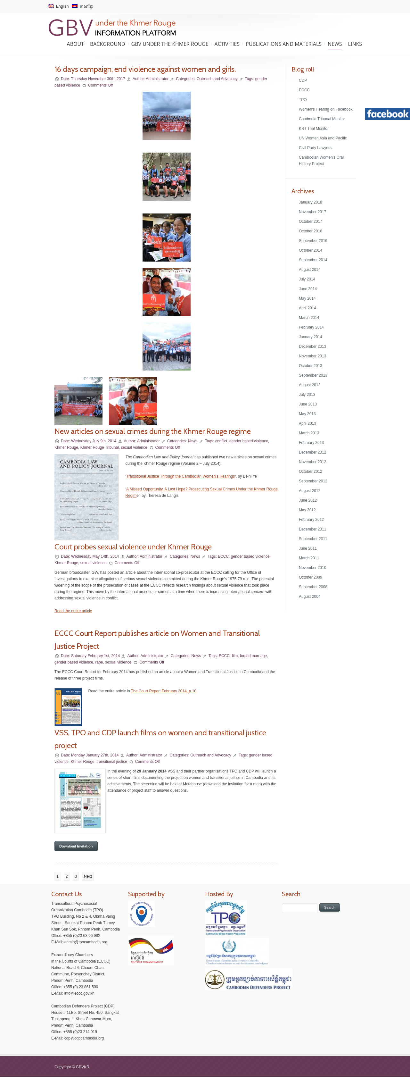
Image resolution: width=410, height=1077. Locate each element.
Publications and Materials (284, 43)
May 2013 (307, 414)
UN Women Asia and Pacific (323, 138)
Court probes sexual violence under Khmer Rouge (133, 546)
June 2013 (308, 404)
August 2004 (309, 596)
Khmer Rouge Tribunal (99, 447)
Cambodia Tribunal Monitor (322, 119)
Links (355, 43)
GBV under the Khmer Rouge (170, 43)
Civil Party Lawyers (315, 148)
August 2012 (309, 490)
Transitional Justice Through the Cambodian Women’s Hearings (180, 476)
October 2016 (310, 231)
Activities (227, 43)
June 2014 (308, 289)
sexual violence (134, 447)
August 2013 (309, 385)
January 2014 (310, 337)
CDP (303, 80)
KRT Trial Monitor (314, 128)
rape (99, 662)
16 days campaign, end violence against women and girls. (145, 69)
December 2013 (312, 346)
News (335, 43)
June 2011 (308, 548)
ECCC (223, 556)
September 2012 (313, 481)
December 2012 (312, 452)
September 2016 (313, 240)
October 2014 (310, 250)
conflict (221, 441)
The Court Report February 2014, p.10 (163, 691)
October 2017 (310, 221)
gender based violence (248, 441)
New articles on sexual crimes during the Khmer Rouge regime (152, 431)
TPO (303, 99)
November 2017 (312, 212)
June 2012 (308, 500)
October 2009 (310, 577)
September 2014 (313, 260)
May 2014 (307, 298)
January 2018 (310, 202)
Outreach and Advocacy (217, 79)
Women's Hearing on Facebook (326, 109)
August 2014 (309, 269)
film (235, 656)
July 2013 (307, 394)
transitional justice (111, 761)
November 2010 (312, 567)
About (75, 43)
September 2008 (313, 587)
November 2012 (312, 462)
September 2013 (313, 375)
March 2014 (309, 317)
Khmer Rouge (66, 447)
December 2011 (312, 529)
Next (88, 876)
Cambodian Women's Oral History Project (321, 160)
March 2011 (309, 558)
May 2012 (307, 510)
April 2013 (307, 423)
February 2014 (311, 327)
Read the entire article (73, 611)
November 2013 (312, 356)
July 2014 (307, 279)
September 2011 (313, 539)
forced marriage (253, 656)
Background (107, 43)
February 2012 (311, 519)
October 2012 (310, 471)
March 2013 (309, 433)
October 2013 (310, 365)
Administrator (157, 79)
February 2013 (311, 442)
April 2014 (307, 308)
